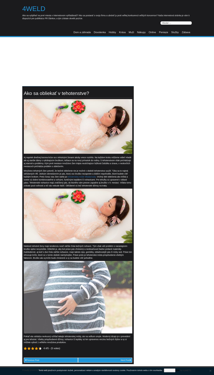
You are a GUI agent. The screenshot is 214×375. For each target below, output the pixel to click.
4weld (33, 8)
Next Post (126, 360)
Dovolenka (100, 32)
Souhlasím (169, 370)
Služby (175, 32)
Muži (131, 32)
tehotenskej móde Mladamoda (82, 177)
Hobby (112, 32)
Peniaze (163, 32)
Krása (122, 32)
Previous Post (32, 360)
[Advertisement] (107, 59)
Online (152, 32)
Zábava (186, 32)
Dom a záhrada (82, 32)
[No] (210, 370)
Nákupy (141, 32)
